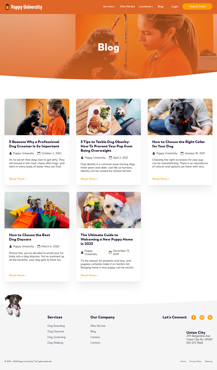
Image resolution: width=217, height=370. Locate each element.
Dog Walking (55, 342)
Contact (95, 342)
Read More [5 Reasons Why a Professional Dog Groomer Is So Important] (16, 179)
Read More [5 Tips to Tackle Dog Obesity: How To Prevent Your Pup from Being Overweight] (88, 179)
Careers (95, 337)
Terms (183, 361)
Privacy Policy (195, 361)
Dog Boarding (56, 325)
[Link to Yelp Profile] (210, 317)
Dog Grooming (56, 337)
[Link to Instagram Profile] (202, 317)
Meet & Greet (197, 6)
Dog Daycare (55, 331)
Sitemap (208, 361)
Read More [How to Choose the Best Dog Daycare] (16, 275)
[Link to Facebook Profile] (193, 317)
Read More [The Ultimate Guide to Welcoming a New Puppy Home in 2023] (88, 275)
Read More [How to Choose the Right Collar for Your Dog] (159, 179)
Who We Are (97, 325)
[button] (109, 7)
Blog (93, 331)
